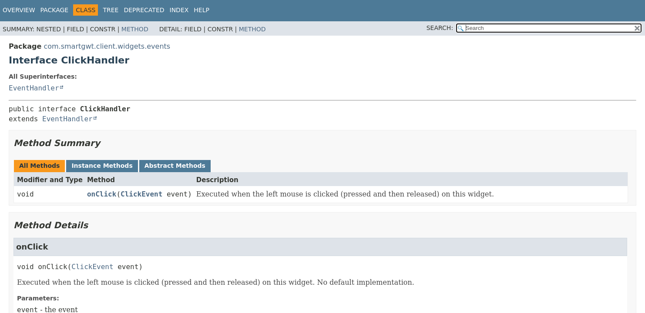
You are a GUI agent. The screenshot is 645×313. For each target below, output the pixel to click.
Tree (110, 10)
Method (134, 29)
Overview (19, 10)
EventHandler (34, 88)
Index (179, 10)
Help (201, 10)
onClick (101, 194)
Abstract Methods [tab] (174, 165)
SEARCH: (440, 27)
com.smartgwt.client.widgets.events (107, 46)
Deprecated (144, 10)
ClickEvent (141, 194)
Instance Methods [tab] (101, 165)
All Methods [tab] (39, 165)
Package (54, 10)
